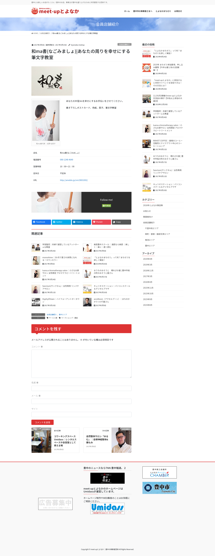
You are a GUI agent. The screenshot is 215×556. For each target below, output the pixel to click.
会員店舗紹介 (124, 44)
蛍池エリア (150, 239)
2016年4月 (147, 282)
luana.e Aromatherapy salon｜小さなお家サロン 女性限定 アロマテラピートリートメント (61, 273)
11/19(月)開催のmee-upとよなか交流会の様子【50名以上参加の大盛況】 (167, 98)
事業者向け (148, 216)
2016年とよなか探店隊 (153, 205)
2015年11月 (148, 287)
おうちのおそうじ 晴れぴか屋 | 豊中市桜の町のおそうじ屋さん (112, 271)
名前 (35, 382)
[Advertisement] (55, 480)
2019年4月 (147, 258)
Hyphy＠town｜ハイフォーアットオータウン (60, 300)
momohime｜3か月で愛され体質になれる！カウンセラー (59, 258)
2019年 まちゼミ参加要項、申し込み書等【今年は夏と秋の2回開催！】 (168, 67)
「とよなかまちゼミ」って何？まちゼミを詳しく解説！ (112, 258)
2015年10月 (148, 293)
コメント (37, 346)
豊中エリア (63, 314)
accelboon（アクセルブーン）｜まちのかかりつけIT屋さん (112, 300)
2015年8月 (147, 305)
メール (36, 395)
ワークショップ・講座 (69, 318)
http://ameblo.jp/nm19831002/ (74, 180)
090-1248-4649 (66, 159)
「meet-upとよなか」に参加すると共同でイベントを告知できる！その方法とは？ (167, 83)
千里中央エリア (152, 228)
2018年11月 (148, 270)
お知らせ (147, 211)
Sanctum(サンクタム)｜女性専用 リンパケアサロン (60, 287)
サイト (34, 408)
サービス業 (53, 318)
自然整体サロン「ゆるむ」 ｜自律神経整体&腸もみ (97, 439)
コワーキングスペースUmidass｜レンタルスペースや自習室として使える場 (65, 441)
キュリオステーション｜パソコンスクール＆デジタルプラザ (112, 287)
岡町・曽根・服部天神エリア (157, 234)
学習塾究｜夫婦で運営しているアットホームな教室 (60, 245)
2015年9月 (147, 299)
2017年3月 (147, 276)
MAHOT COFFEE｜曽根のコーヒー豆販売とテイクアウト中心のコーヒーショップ (168, 143)
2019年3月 (147, 264)
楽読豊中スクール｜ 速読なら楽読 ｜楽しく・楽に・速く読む (111, 245)
